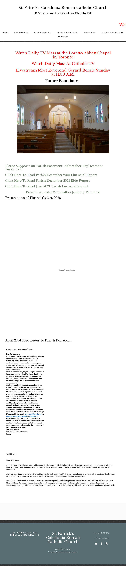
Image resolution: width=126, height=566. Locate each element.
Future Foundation (112, 33)
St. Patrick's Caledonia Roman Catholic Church (63, 537)
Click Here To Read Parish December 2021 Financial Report (51, 175)
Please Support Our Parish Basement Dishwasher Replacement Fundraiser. (54, 167)
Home (5, 33)
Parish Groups (42, 33)
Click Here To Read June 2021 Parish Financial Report (46, 186)
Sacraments (21, 33)
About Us (63, 37)
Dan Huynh (59, 552)
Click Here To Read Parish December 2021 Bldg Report (47, 180)
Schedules (90, 33)
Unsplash (75, 552)
